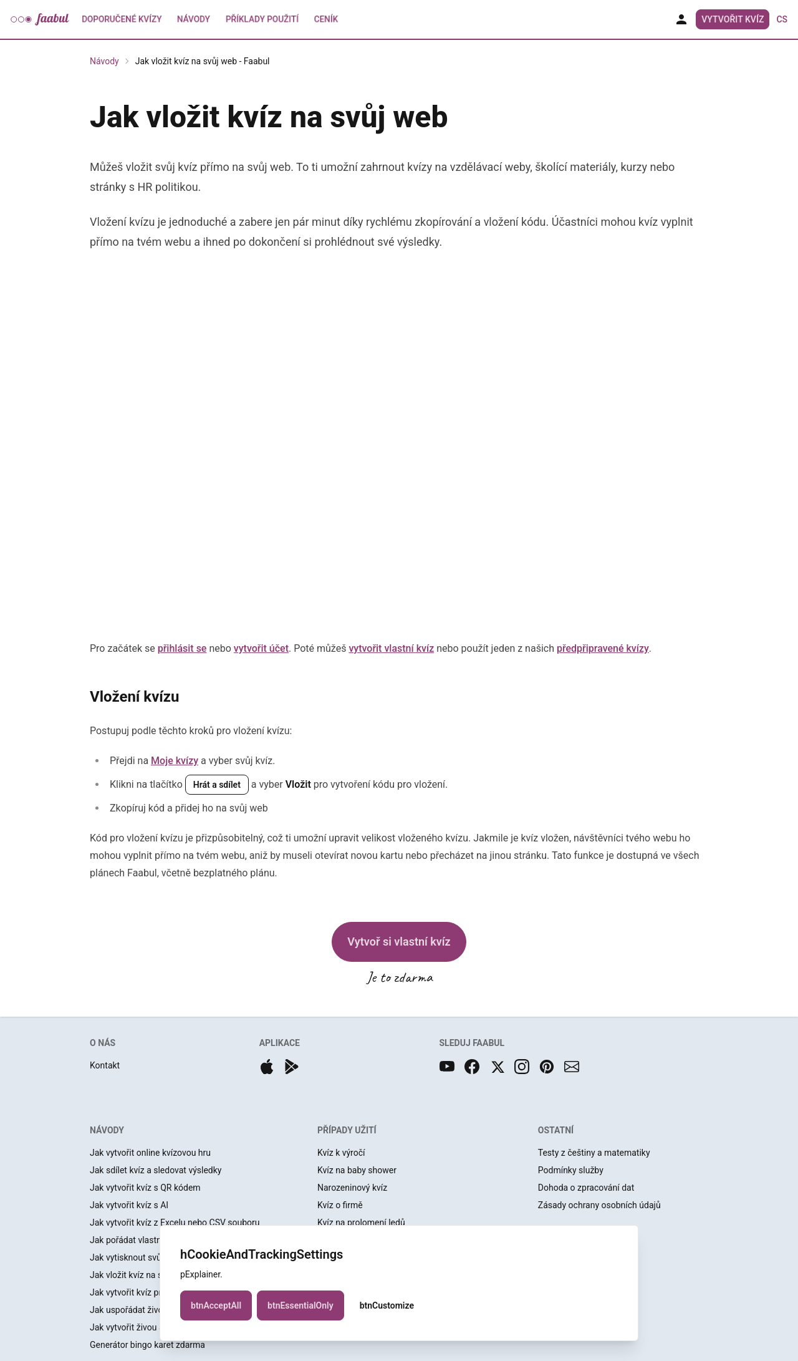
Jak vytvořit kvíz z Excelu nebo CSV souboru (175, 1223)
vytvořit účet (261, 648)
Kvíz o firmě (340, 1205)
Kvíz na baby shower (357, 1170)
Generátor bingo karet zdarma (147, 1345)
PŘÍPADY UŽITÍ (347, 1130)
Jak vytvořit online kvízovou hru (150, 1153)
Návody (193, 19)
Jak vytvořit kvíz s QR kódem (145, 1188)
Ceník (326, 19)
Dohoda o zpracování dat (586, 1188)
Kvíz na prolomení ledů (361, 1223)
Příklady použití (262, 19)
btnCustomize (387, 1305)
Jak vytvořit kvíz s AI (129, 1205)
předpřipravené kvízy (603, 648)
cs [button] (781, 19)
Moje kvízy (174, 761)
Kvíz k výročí (341, 1153)
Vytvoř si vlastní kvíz (398, 941)
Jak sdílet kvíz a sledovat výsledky (155, 1170)
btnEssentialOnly (300, 1305)
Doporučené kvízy (121, 19)
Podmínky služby (570, 1170)
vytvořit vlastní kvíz (391, 648)
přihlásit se (182, 648)
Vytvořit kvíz (732, 19)
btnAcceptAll (216, 1305)
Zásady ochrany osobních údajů (599, 1205)
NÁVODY (107, 1130)
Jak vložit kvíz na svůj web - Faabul (202, 61)
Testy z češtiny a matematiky (594, 1153)
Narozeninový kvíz (352, 1188)
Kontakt (105, 1065)
